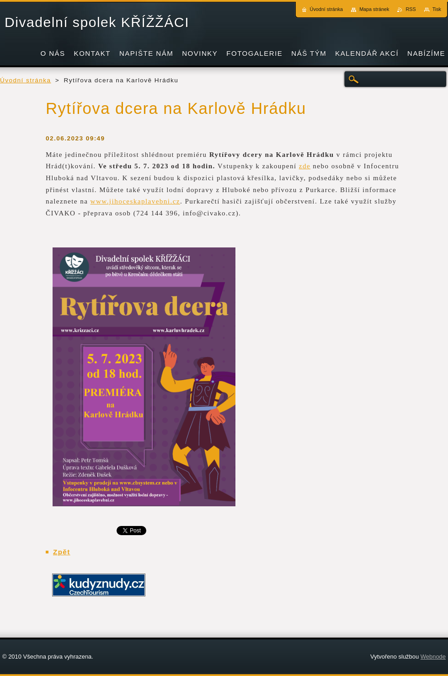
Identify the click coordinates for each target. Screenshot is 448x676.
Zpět (61, 552)
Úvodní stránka (25, 80)
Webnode (433, 656)
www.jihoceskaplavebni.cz (135, 201)
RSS (410, 9)
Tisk (436, 9)
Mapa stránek (374, 9)
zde (304, 166)
